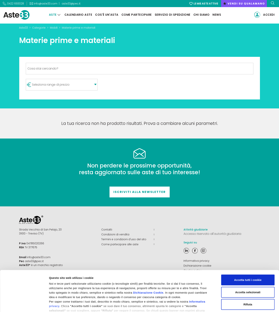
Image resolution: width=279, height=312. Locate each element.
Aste (52, 15)
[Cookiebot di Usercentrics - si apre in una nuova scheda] (24, 305)
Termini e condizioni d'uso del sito (128, 239)
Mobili (54, 28)
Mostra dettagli (196, 304)
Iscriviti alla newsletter (139, 192)
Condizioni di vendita (128, 234)
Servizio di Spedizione (172, 15)
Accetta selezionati (247, 267)
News (216, 15)
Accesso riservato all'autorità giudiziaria (212, 234)
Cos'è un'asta (106, 15)
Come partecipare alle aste (128, 244)
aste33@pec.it (71, 3)
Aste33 (23, 28)
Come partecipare (136, 15)
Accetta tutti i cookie (248, 254)
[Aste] (58, 15)
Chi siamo (201, 15)
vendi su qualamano (244, 3)
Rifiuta (247, 279)
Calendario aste (78, 15)
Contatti (128, 229)
